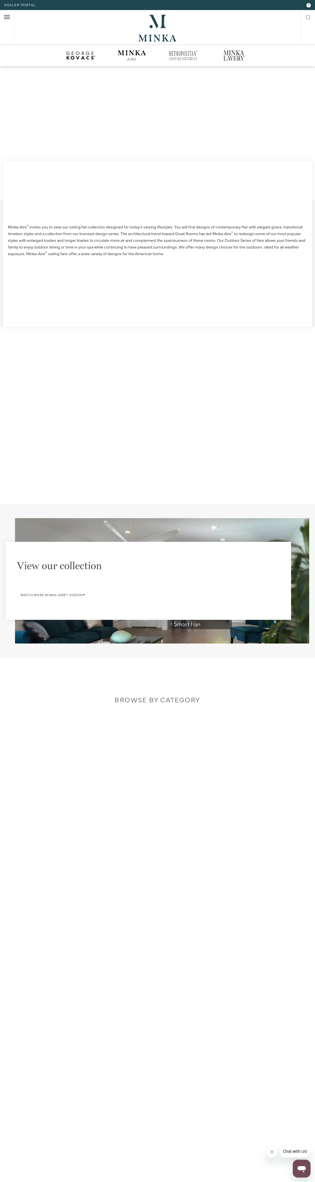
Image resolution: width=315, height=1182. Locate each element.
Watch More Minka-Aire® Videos (77, 614)
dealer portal (20, 5)
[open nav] (7, 17)
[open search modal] (308, 16)
